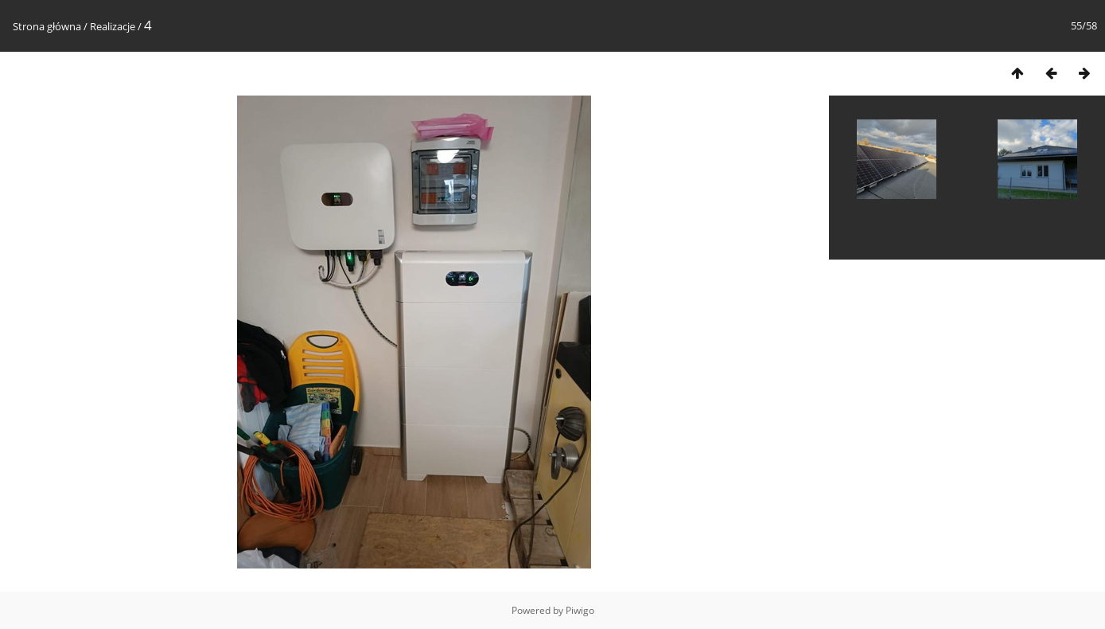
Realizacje (112, 26)
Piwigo (580, 610)
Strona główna (47, 26)
